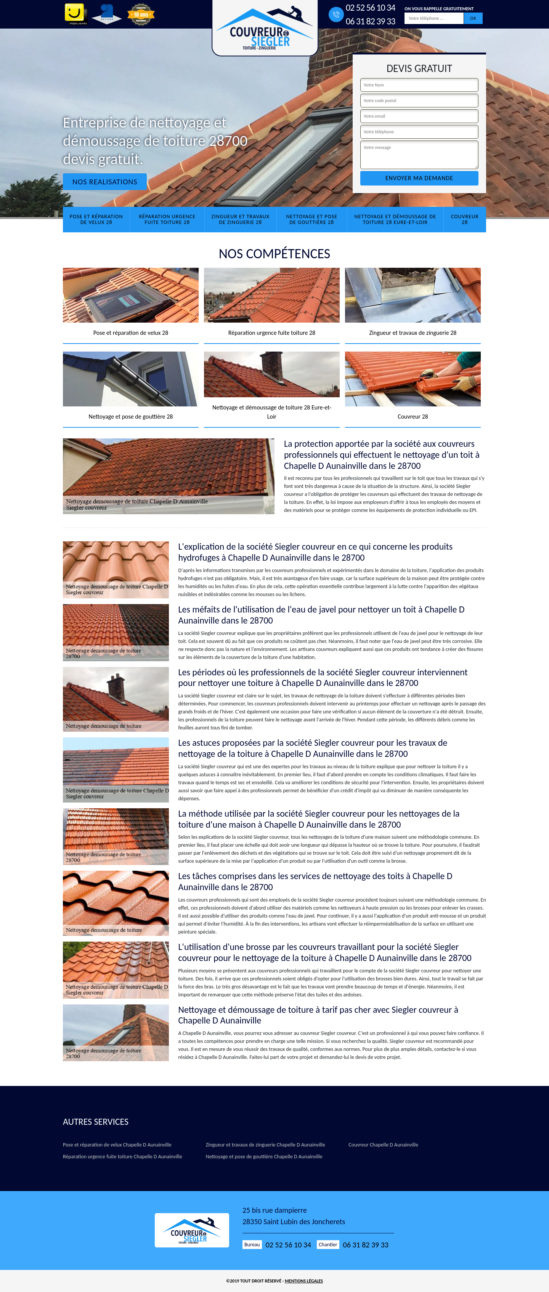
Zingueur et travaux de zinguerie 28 (240, 219)
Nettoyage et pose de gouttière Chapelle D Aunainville (264, 1156)
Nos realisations (104, 181)
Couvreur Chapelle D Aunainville (383, 1145)
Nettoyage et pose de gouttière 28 (311, 219)
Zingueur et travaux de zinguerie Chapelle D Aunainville (265, 1145)
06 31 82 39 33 (370, 21)
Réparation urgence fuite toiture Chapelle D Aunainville (122, 1156)
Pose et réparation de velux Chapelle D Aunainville (117, 1145)
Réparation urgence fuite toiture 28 (167, 219)
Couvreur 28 (465, 219)
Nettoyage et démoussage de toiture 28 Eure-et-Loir (395, 219)
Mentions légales (304, 1281)
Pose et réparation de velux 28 (96, 219)
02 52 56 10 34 (370, 7)
